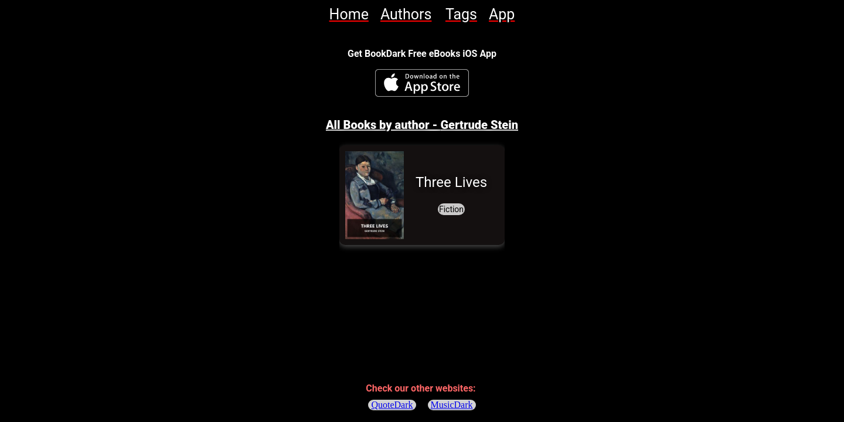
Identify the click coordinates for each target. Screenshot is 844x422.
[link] (349, 14)
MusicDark (452, 405)
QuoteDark (392, 405)
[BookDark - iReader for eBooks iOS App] (422, 82)
